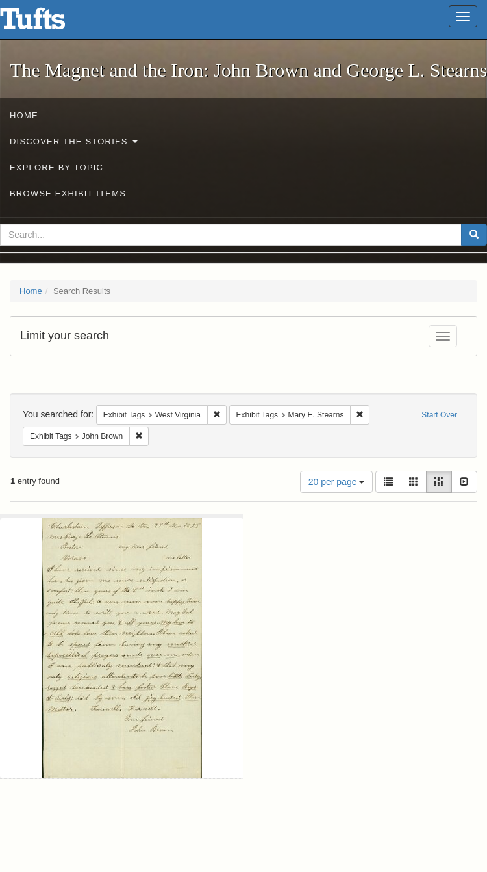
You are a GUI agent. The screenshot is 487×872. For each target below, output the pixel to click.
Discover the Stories (74, 141)
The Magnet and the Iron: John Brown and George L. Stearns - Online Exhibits (48, 23)
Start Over (439, 414)
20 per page (336, 482)
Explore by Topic (56, 167)
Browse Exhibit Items (68, 193)
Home (24, 115)
